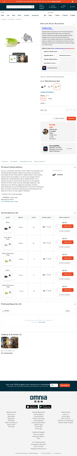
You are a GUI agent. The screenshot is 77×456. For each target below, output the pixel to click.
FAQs (38, 438)
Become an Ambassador (65, 420)
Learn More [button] (69, 148)
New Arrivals (11, 414)
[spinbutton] (58, 226)
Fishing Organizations (38, 422)
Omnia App (38, 429)
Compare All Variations (47, 92)
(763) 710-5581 (38, 446)
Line (8, 15)
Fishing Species (38, 420)
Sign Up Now (54, 386)
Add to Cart (71, 118)
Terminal (26, 15)
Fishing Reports (38, 414)
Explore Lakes (38, 424)
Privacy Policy (57, 453)
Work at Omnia (65, 418)
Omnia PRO (38, 427)
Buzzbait (18, 19)
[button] (38, 167)
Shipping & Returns (38, 436)
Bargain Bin (11, 418)
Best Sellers (11, 416)
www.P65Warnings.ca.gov (10, 201)
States (57, 15)
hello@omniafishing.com (38, 449)
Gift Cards (11, 427)
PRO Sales (11, 420)
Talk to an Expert (38, 434)
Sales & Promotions (11, 422)
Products (3, 19)
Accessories (35, 15)
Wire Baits (11, 19)
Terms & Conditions (46, 453)
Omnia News (66, 416)
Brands (65, 15)
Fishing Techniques (38, 418)
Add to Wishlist (59, 118)
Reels (19, 15)
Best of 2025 (11, 424)
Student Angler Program (65, 422)
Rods (13, 15)
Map (50, 15)
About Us (66, 414)
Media (72, 15)
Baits (2, 15)
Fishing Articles (38, 416)
